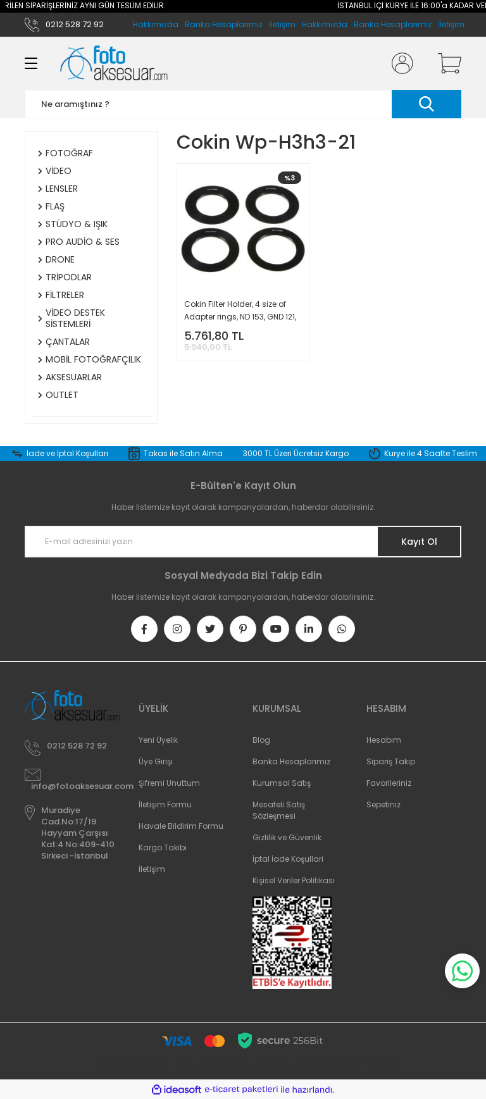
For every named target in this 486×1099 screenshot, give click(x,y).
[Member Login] (400, 63)
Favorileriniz (388, 783)
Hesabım (383, 740)
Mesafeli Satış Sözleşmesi (278, 810)
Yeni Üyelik (158, 740)
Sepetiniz (383, 804)
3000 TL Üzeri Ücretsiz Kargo (296, 453)
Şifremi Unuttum (169, 783)
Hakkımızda (324, 24)
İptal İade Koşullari (287, 859)
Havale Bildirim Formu (181, 826)
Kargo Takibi (163, 847)
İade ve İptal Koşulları (67, 453)
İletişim (451, 24)
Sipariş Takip (390, 761)
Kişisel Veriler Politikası (293, 880)
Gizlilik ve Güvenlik (286, 837)
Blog (261, 740)
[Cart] (446, 63)
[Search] (243, 104)
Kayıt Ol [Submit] (419, 541)
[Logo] (114, 63)
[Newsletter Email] (243, 541)
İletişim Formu (165, 804)
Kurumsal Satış (281, 783)
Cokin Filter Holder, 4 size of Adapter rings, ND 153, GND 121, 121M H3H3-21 (240, 311)
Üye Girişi (156, 761)
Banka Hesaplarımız (393, 24)
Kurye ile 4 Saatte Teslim (430, 453)
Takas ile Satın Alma (183, 453)
